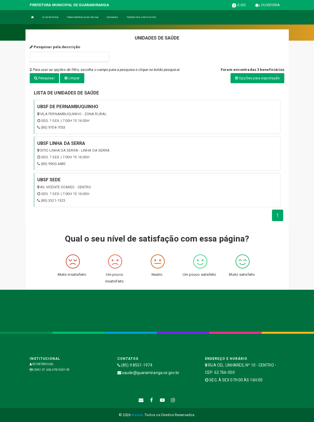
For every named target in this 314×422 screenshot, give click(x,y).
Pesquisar (44, 78)
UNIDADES (112, 17)
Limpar (72, 78)
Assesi (137, 415)
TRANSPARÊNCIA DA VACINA (82, 17)
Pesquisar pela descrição (55, 47)
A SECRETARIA (50, 17)
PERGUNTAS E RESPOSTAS (141, 17)
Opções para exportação (257, 78)
